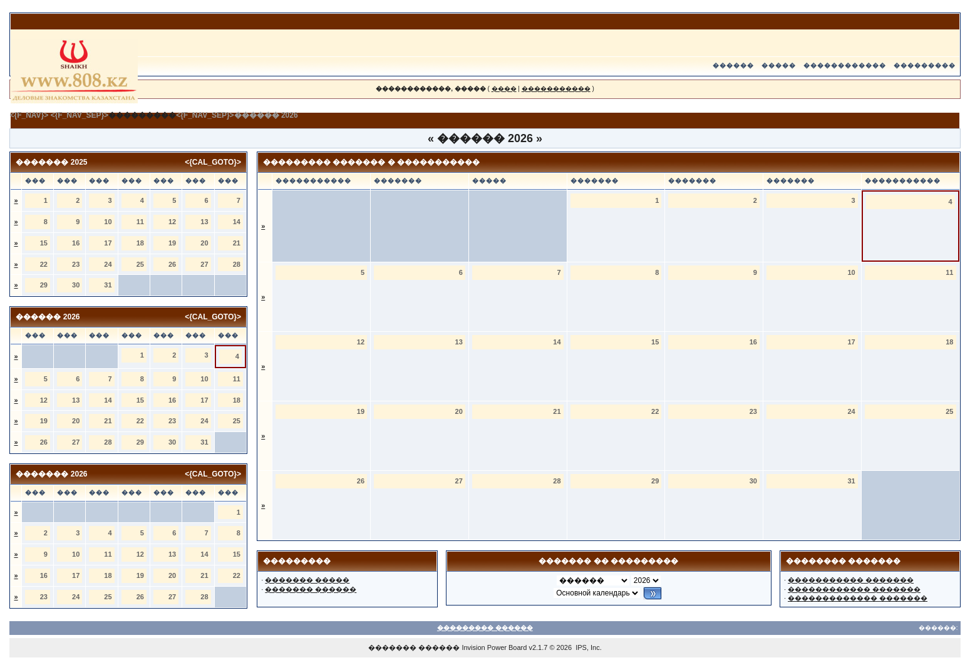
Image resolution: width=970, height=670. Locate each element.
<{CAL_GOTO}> (213, 162)
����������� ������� (851, 580)
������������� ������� (857, 598)
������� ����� (307, 580)
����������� (556, 88)
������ (733, 65)
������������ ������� (854, 589)
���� (504, 88)
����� (778, 65)
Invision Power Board (494, 647)
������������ (844, 65)
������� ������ (310, 589)
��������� (925, 65)
